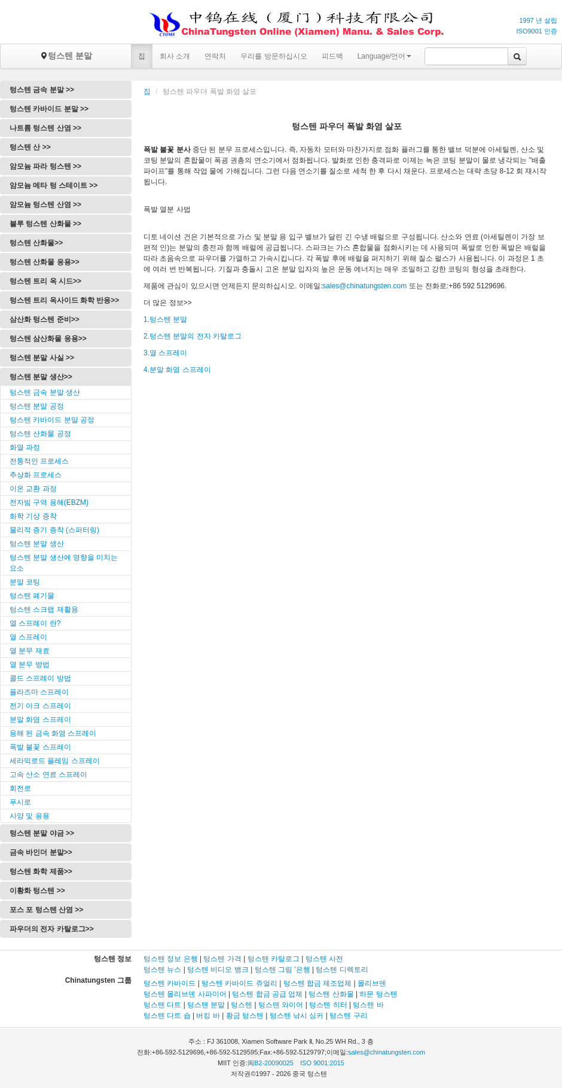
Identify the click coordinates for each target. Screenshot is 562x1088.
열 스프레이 (28, 637)
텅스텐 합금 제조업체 (317, 983)
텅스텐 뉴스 (162, 969)
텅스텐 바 (368, 1005)
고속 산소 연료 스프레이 (48, 774)
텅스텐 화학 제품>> (41, 871)
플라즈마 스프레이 (39, 692)
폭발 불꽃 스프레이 (40, 747)
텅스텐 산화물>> (36, 243)
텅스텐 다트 (162, 1005)
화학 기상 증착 (33, 516)
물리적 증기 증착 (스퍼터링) (54, 530)
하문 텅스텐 (378, 994)
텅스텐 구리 (348, 1015)
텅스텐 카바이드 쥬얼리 (239, 983)
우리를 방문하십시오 (273, 56)
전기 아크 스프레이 (40, 706)
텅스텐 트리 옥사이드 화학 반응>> (64, 300)
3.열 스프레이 (165, 353)
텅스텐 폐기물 (32, 596)
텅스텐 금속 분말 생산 (45, 392)
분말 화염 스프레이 (40, 719)
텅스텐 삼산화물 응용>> (48, 338)
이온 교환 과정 (33, 488)
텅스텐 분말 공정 (37, 406)
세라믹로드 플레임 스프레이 (55, 761)
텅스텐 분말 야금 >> (42, 833)
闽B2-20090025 (271, 1062)
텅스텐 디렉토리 (342, 969)
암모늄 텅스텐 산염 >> (45, 204)
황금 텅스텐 (245, 1015)
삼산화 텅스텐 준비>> (45, 319)
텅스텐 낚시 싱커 (297, 1015)
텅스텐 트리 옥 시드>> (45, 281)
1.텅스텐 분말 (165, 319)
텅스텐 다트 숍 (167, 1015)
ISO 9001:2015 (322, 1062)
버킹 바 (207, 1015)
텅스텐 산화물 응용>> (45, 262)
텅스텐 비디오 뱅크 (218, 969)
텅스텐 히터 (328, 1005)
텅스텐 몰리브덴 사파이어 (185, 994)
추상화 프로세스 (36, 475)
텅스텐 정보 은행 (171, 959)
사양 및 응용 (30, 816)
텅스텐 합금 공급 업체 (267, 994)
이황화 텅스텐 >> (37, 890)
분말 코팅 (25, 582)
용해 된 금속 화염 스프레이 (53, 733)
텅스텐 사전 (324, 959)
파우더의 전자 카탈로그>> (52, 929)
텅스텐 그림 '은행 (282, 969)
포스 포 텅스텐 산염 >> (46, 910)
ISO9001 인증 (537, 31)
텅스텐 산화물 (331, 994)
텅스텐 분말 (65, 55)
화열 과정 (25, 447)
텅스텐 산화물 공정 (40, 433)
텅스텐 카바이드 (169, 983)
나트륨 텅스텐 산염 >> (45, 128)
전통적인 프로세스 (39, 461)
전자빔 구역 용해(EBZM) (49, 502)
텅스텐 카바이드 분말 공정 (52, 420)
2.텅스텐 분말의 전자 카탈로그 (192, 336)
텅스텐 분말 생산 (37, 544)
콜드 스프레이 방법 (40, 678)
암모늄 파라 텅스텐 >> (45, 166)
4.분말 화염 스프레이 (177, 369)
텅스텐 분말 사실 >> (42, 357)
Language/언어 (385, 56)
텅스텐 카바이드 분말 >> (49, 109)
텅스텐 (241, 1005)
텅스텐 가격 (222, 959)
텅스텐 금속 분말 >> (42, 90)
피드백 (332, 56)
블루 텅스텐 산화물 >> (45, 224)
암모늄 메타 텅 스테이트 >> (53, 185)
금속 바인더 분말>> (41, 852)
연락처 (215, 56)
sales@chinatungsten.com (364, 286)
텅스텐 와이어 (280, 1005)
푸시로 (20, 802)
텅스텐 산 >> (30, 147)
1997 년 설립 (538, 20)
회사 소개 (175, 56)
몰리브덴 (372, 983)
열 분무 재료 (30, 651)
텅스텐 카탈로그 (274, 959)
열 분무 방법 (30, 664)
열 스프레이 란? (35, 623)
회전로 (20, 788)
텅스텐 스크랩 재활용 (44, 609)
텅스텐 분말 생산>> (41, 377)
